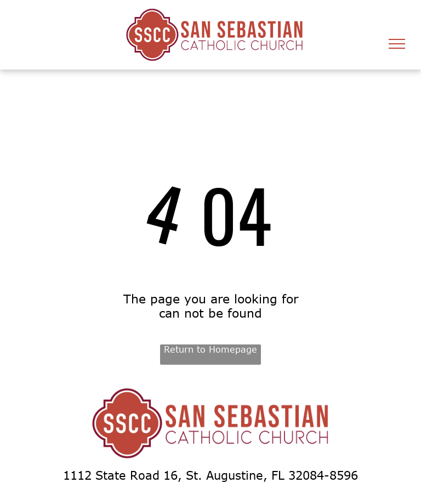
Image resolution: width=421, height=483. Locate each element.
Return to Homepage (210, 349)
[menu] (397, 44)
